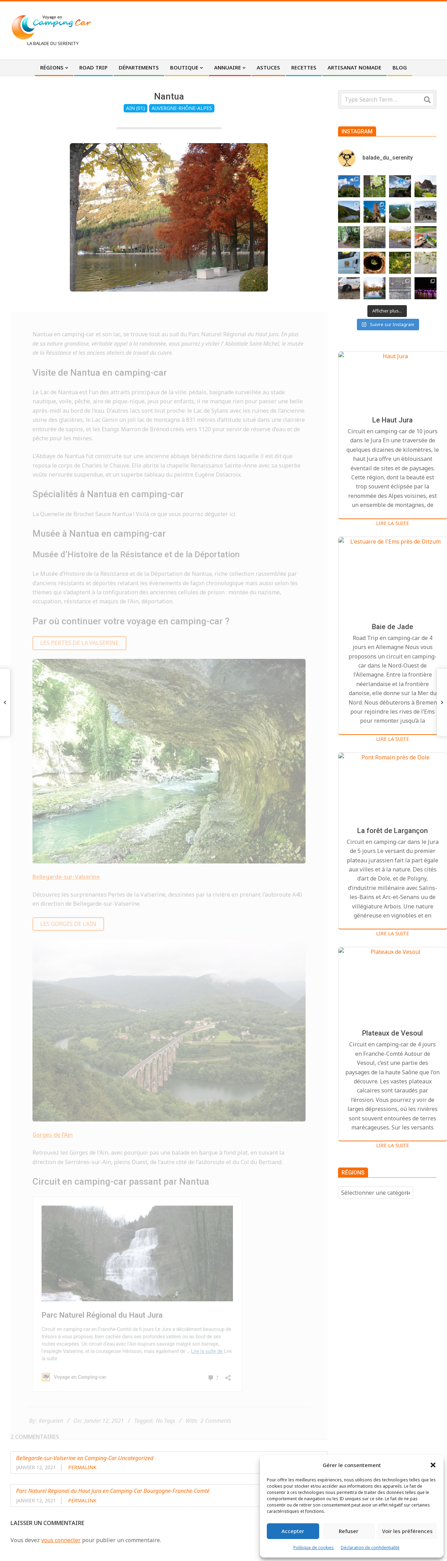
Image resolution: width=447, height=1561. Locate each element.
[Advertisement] (308, 29)
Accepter (292, 1530)
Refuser (348, 1530)
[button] (433, 1464)
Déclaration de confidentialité (370, 1548)
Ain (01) (135, 108)
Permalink (82, 1467)
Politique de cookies (313, 1548)
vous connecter (61, 1540)
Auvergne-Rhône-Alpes (182, 108)
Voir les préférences (407, 1530)
